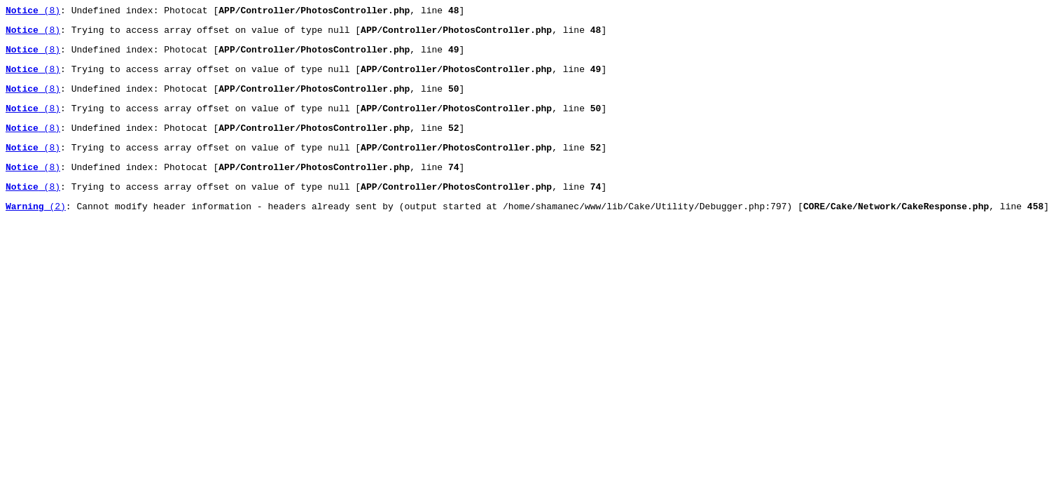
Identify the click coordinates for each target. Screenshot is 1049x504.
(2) (36, 229)
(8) (33, 12)
